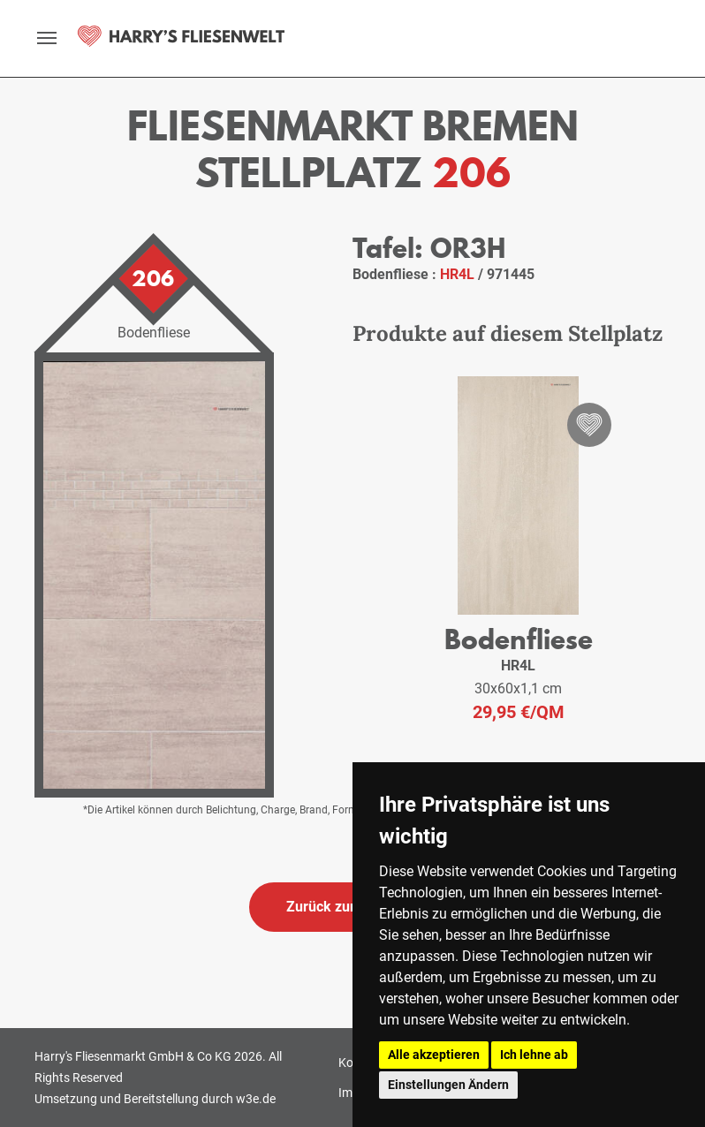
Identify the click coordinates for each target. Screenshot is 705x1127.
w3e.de (256, 1099)
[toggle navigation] (47, 38)
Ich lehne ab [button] (534, 1055)
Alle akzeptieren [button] (434, 1055)
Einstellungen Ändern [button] (448, 1085)
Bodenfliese (518, 639)
